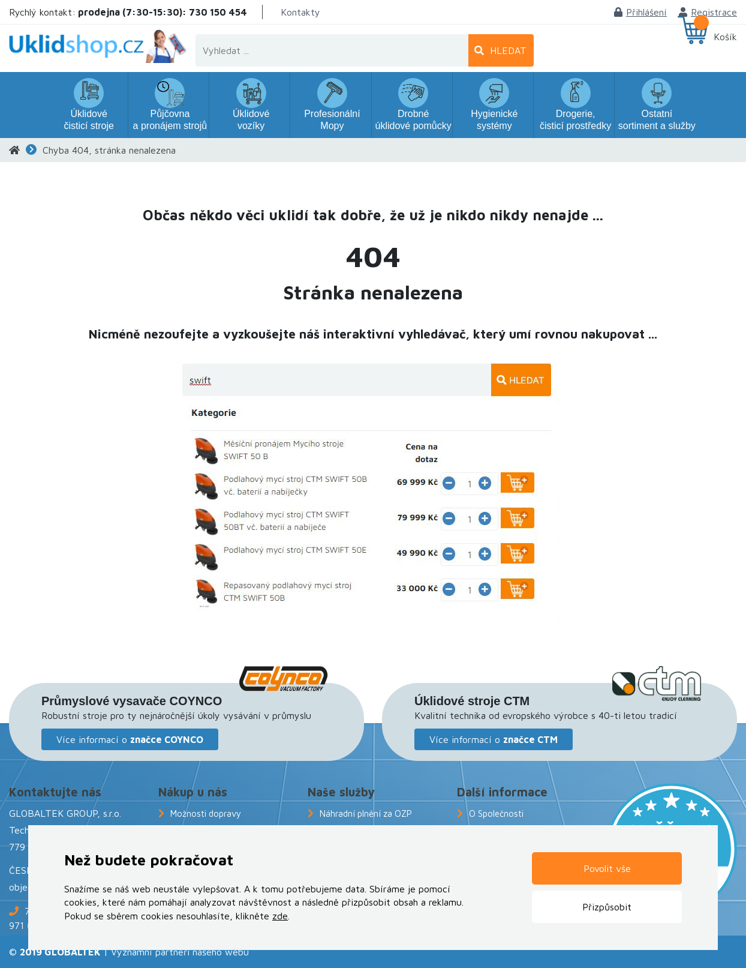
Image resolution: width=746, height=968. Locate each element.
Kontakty (300, 12)
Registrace (708, 12)
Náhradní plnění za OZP (366, 813)
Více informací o (129, 739)
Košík (725, 36)
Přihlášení (640, 12)
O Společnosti (496, 813)
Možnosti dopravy (205, 813)
